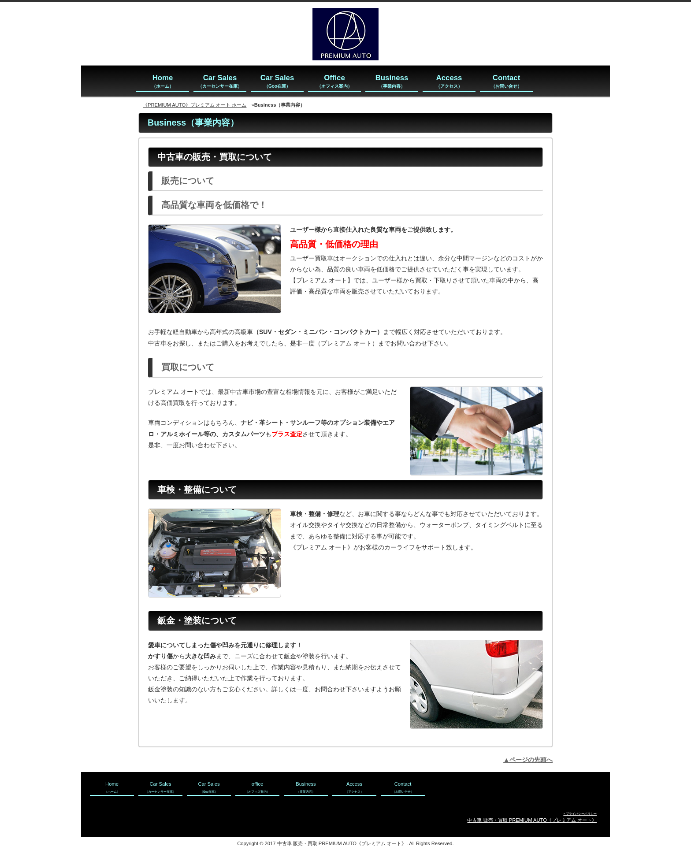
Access (449, 81)
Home (163, 81)
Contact (506, 81)
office (257, 787)
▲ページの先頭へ (528, 759)
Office (334, 81)
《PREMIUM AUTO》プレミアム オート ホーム (194, 105)
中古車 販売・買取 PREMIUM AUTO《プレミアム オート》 (532, 820)
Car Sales (220, 81)
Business (392, 81)
